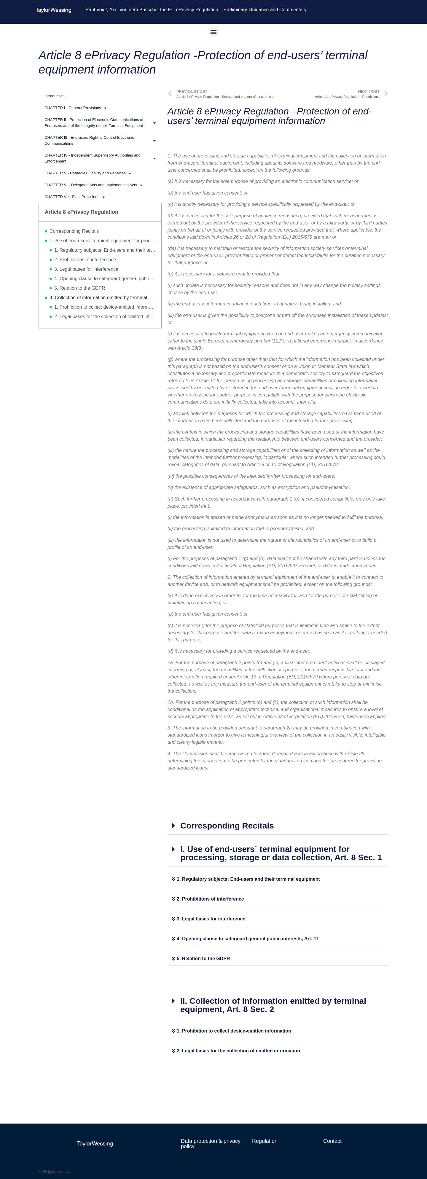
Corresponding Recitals (74, 231)
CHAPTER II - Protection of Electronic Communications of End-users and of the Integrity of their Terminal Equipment (100, 122)
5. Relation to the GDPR (79, 288)
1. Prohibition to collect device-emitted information (104, 307)
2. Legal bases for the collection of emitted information (104, 316)
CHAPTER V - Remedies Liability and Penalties (87, 173)
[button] (214, 31)
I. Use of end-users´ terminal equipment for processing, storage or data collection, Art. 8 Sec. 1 (102, 240)
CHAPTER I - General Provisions (75, 108)
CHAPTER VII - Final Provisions (74, 197)
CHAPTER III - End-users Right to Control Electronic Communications (100, 140)
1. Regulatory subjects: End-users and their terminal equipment (104, 250)
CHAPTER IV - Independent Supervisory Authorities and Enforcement (100, 158)
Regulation (265, 1141)
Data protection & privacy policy (210, 1143)
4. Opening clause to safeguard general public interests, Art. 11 (104, 278)
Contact (332, 1141)
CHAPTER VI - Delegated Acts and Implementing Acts (93, 185)
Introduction (54, 96)
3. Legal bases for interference (86, 269)
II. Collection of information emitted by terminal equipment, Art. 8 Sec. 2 (102, 297)
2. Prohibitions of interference (85, 259)
